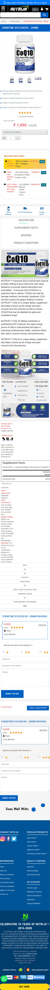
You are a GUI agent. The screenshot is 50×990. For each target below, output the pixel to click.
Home (3, 21)
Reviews (26, 235)
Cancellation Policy (7, 882)
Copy (42, 162)
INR (34, 9)
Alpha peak (31, 838)
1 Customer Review (25, 116)
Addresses (31, 899)
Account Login (32, 888)
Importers (30, 867)
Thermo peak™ (32, 846)
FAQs (2, 867)
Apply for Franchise (7, 890)
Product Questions (26, 243)
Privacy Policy (5, 878)
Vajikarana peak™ (33, 850)
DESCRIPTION (26, 220)
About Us (3, 871)
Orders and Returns (34, 896)
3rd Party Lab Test (33, 875)
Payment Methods (33, 903)
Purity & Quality (32, 871)
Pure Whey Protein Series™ (37, 854)
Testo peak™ (32, 842)
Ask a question (8, 121)
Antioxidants (15, 21)
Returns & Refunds (7, 875)
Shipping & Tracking (34, 892)
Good (7, 624)
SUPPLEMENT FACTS (26, 228)
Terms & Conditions (7, 886)
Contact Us (4, 894)
